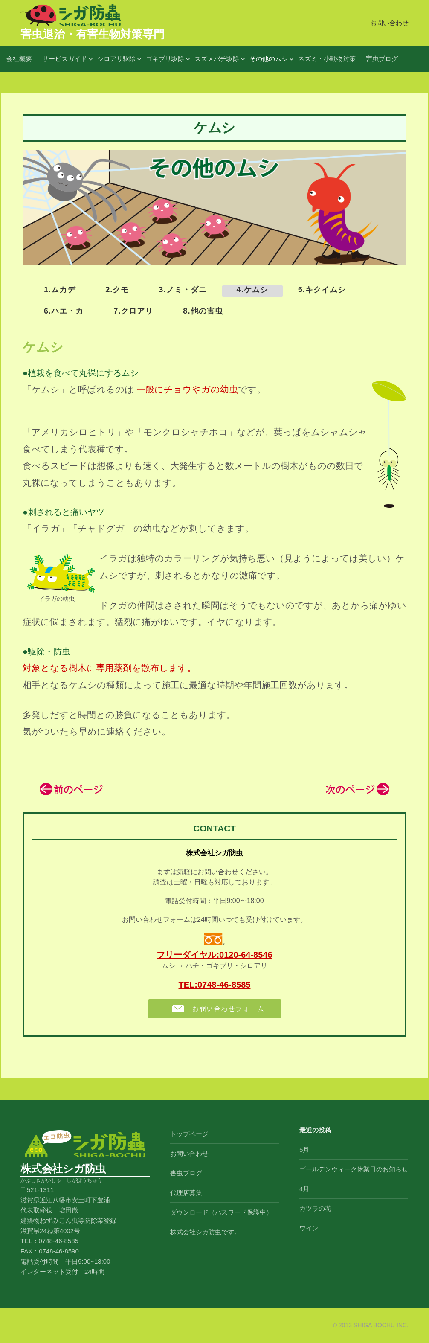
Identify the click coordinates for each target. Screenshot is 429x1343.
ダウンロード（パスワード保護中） (221, 1212)
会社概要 (19, 58)
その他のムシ (268, 58)
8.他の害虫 (203, 311)
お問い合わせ (389, 22)
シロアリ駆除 (116, 58)
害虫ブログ (382, 58)
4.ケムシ (252, 289)
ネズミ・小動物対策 (327, 58)
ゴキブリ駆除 (165, 58)
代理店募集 (186, 1192)
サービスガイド (64, 58)
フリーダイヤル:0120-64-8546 (214, 954)
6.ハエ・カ (64, 311)
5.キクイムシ (322, 289)
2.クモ (117, 289)
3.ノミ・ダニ (182, 289)
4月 (304, 1188)
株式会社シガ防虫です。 (205, 1231)
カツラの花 (315, 1208)
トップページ (189, 1133)
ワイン (309, 1228)
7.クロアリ (133, 311)
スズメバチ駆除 (216, 58)
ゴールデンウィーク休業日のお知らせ (353, 1169)
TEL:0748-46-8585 (215, 984)
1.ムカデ (59, 289)
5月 (304, 1149)
